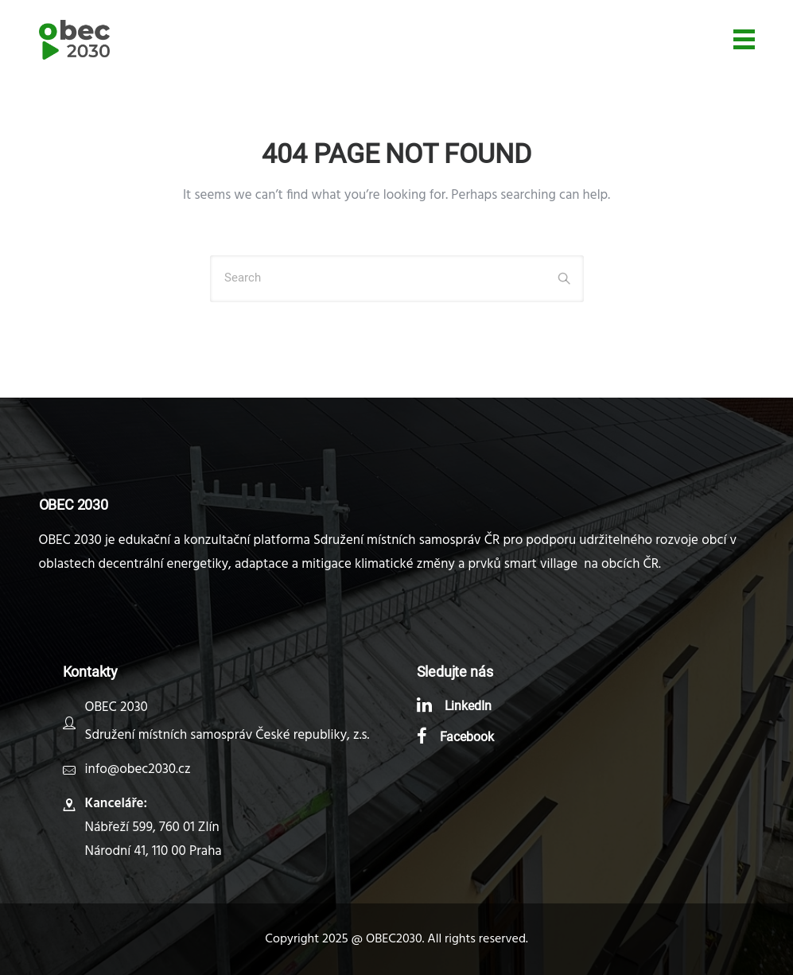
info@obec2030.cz (138, 769)
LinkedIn (468, 705)
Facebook (467, 736)
